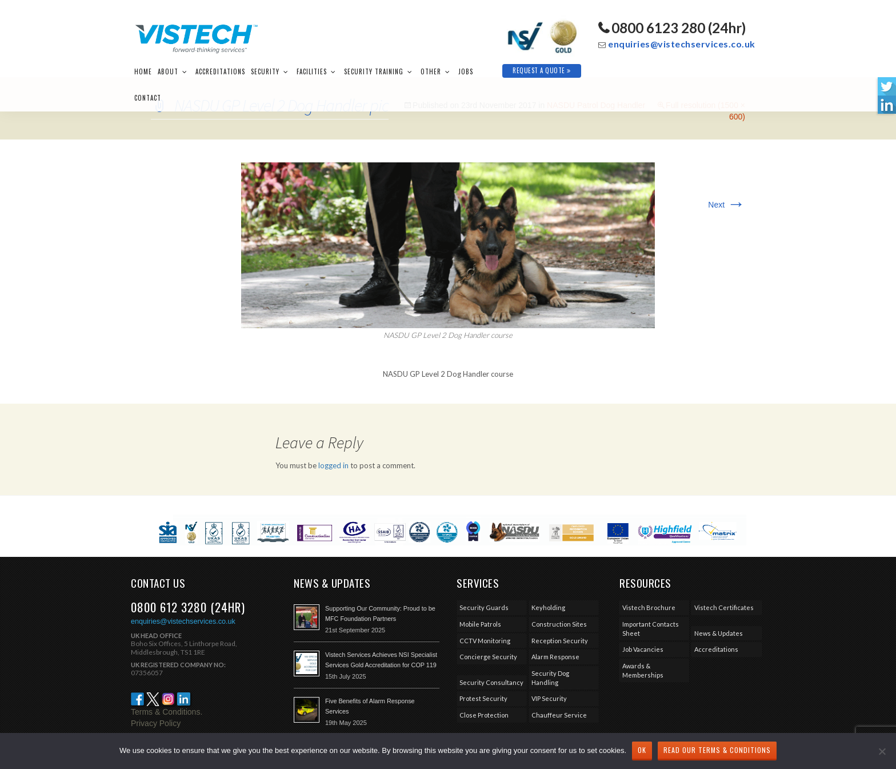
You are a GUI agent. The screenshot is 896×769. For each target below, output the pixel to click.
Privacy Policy (156, 723)
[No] (881, 751)
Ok (642, 750)
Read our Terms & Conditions (717, 750)
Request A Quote (542, 70)
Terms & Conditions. (166, 711)
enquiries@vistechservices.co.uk (681, 43)
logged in (333, 465)
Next (726, 204)
